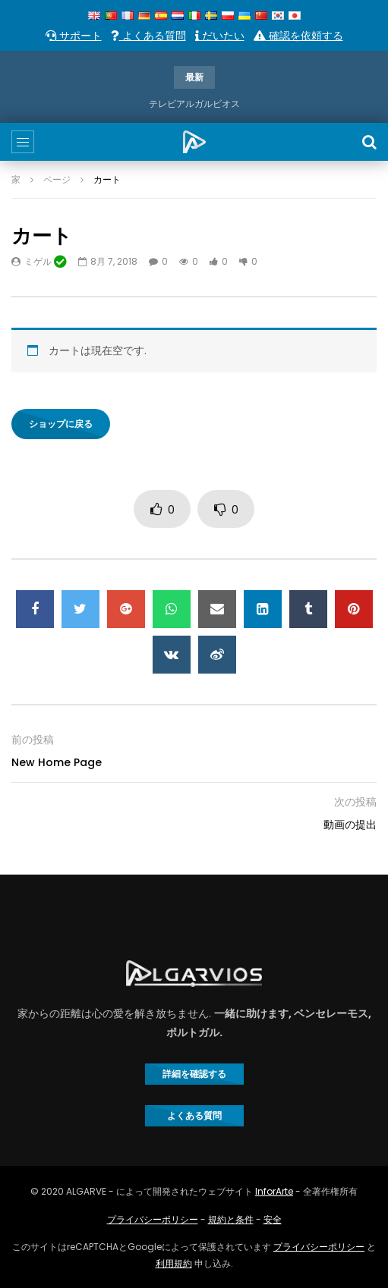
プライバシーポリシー (152, 1219)
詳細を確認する (194, 1073)
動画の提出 (350, 824)
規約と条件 (231, 1219)
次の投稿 (355, 801)
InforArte (274, 1191)
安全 (272, 1219)
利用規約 (174, 1263)
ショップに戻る (61, 423)
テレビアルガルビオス (194, 103)
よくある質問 (148, 35)
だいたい (219, 35)
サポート (74, 35)
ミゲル (45, 261)
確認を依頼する (298, 35)
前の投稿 (32, 739)
